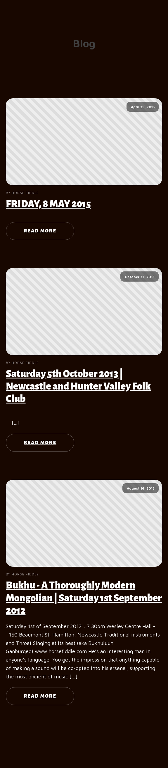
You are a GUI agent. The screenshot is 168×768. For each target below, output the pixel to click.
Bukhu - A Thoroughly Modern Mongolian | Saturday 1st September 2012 (84, 598)
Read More (40, 231)
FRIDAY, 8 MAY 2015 (48, 204)
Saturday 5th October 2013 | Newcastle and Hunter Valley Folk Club (78, 386)
